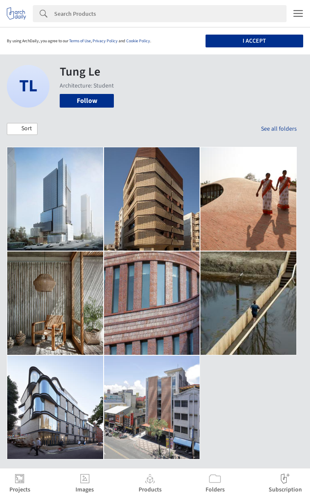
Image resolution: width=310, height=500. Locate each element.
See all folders (279, 129)
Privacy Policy (105, 41)
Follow (87, 100)
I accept (254, 41)
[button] (22, 129)
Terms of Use (80, 41)
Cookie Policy (138, 41)
